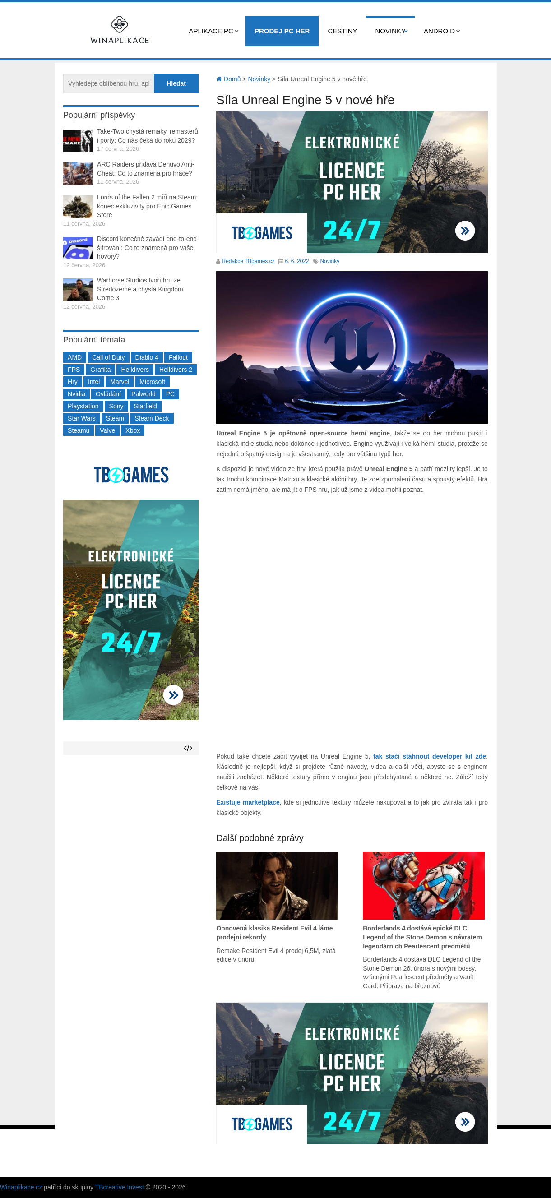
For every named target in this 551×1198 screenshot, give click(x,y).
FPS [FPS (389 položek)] (74, 369)
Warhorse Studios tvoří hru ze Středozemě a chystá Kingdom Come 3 (140, 289)
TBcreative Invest (119, 1187)
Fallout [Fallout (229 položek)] (178, 357)
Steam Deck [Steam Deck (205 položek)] (151, 418)
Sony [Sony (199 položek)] (116, 406)
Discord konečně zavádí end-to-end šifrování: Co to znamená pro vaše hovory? (147, 247)
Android (439, 31)
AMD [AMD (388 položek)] (75, 357)
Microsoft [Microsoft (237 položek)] (152, 381)
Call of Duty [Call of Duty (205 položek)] (108, 357)
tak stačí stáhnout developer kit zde (429, 756)
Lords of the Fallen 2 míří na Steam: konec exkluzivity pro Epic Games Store (147, 206)
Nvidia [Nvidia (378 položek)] (76, 394)
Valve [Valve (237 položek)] (107, 430)
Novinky (390, 31)
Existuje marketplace (248, 802)
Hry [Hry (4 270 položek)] (73, 381)
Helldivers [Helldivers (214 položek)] (134, 369)
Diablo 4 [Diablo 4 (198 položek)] (146, 357)
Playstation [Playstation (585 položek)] (83, 406)
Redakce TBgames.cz (248, 261)
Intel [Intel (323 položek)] (94, 381)
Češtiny (342, 31)
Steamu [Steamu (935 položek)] (78, 430)
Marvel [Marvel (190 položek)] (119, 381)
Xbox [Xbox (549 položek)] (132, 430)
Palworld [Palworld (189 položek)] (143, 394)
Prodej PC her (282, 31)
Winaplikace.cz (21, 1187)
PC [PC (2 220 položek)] (170, 394)
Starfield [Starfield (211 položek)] (145, 406)
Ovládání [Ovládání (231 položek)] (108, 394)
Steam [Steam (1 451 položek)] (115, 418)
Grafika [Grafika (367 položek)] (100, 369)
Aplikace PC (211, 31)
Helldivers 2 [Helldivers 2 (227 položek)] (175, 369)
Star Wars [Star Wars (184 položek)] (82, 418)
